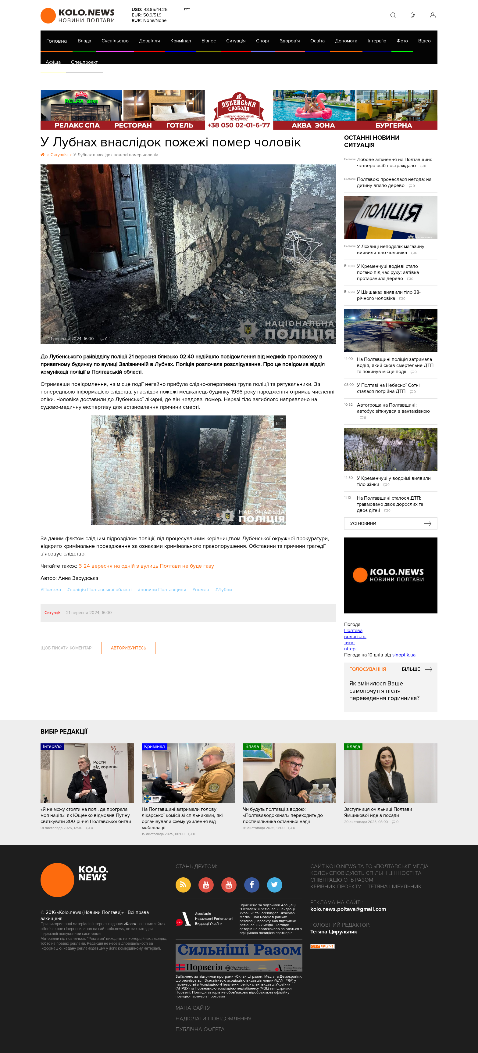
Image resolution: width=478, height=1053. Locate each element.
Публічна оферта (200, 1029)
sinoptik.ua (404, 655)
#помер (200, 590)
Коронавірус (298, 79)
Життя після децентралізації (245, 79)
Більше (411, 669)
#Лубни (223, 590)
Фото (402, 41)
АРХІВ (53, 79)
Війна (175, 79)
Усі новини (363, 523)
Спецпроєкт (84, 62)
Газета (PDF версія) (88, 79)
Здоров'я (290, 41)
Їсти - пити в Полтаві (139, 79)
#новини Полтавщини (162, 590)
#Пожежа (51, 590)
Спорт (262, 41)
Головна (56, 41)
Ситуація (236, 41)
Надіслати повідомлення (213, 1018)
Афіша (53, 62)
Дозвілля (149, 41)
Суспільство (115, 41)
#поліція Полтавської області (99, 590)
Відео (424, 41)
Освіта (317, 41)
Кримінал (180, 41)
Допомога (346, 41)
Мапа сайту (193, 1007)
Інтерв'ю (377, 41)
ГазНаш (197, 79)
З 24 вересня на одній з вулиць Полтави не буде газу (146, 565)
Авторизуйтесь (128, 648)
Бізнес (209, 41)
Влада (84, 41)
